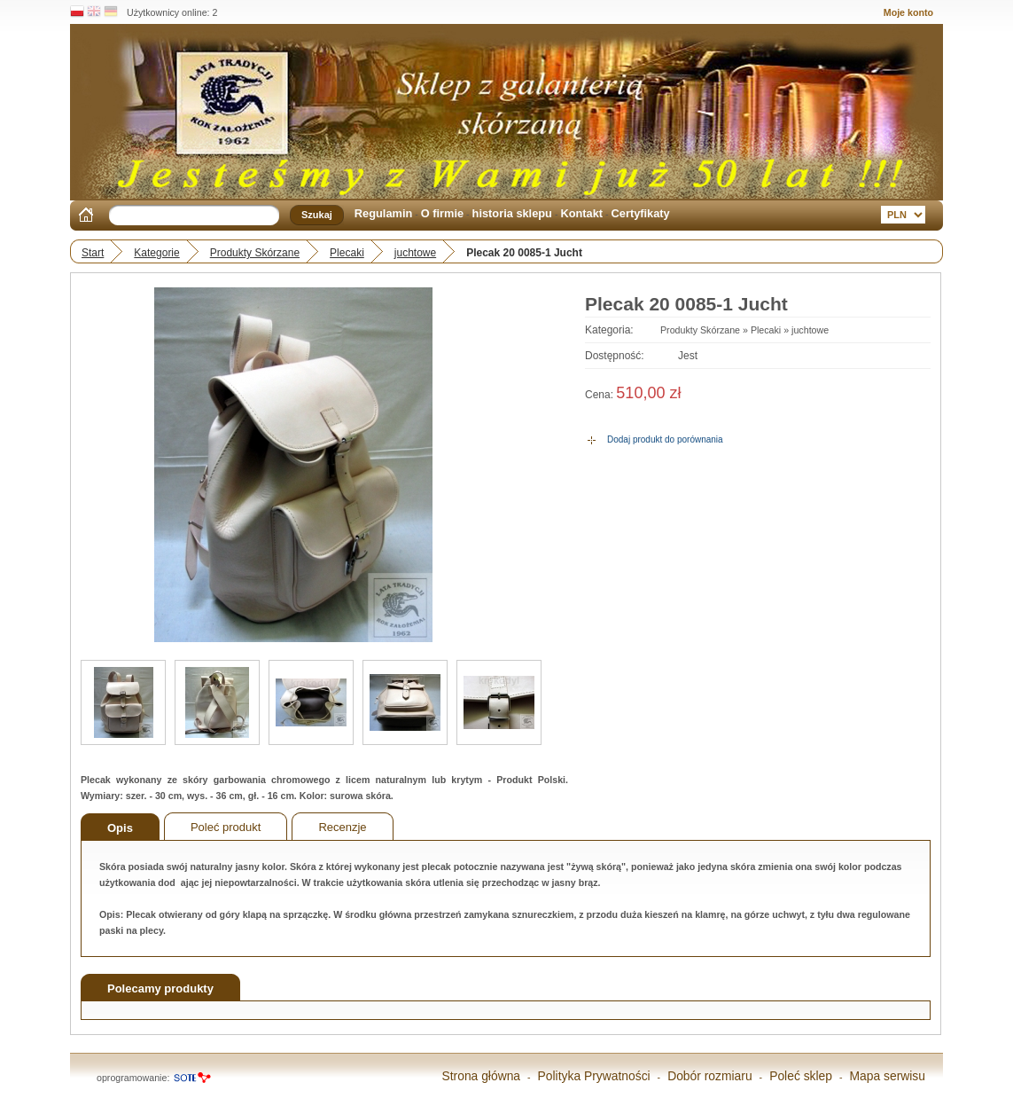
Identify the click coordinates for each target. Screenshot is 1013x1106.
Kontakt (581, 213)
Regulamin (383, 213)
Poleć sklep (800, 1076)
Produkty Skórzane (255, 253)
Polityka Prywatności (594, 1076)
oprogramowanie (132, 1077)
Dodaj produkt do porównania (665, 439)
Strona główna (480, 1076)
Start (93, 253)
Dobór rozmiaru (709, 1076)
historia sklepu (512, 213)
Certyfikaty (641, 213)
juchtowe (415, 253)
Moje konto (908, 12)
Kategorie (156, 253)
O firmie (442, 213)
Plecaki (347, 253)
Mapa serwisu (888, 1076)
